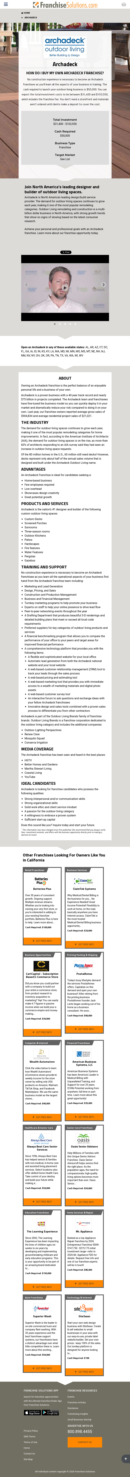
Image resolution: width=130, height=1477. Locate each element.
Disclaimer (73, 1408)
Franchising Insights (78, 1414)
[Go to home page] (65, 4)
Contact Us (29, 1453)
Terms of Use (30, 1442)
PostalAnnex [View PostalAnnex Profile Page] (84, 974)
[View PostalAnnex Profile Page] (84, 964)
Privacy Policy (31, 1431)
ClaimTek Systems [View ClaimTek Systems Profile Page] (84, 889)
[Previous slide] (26, 284)
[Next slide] (103, 284)
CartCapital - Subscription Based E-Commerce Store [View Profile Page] (42, 975)
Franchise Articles (77, 1402)
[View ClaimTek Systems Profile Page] (84, 879)
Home (27, 1448)
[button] (15, 4)
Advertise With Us (80, 1426)
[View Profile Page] (42, 879)
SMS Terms (29, 1436)
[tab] (55, 324)
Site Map (28, 1459)
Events (71, 1396)
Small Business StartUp (80, 1419)
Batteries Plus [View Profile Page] (42, 889)
